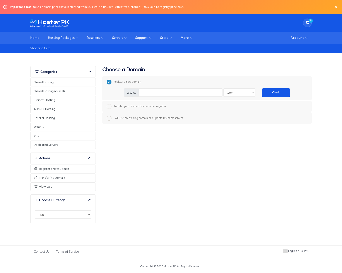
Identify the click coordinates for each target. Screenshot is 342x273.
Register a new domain (124, 82)
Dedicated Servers (46, 144)
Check (276, 92)
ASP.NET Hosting (44, 109)
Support (142, 38)
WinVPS (39, 126)
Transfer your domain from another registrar (136, 106)
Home (34, 38)
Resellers (94, 38)
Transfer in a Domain (49, 177)
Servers (118, 38)
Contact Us (41, 251)
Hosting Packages (61, 38)
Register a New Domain (52, 168)
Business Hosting (44, 100)
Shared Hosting (44, 82)
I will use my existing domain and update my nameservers (145, 118)
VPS (36, 135)
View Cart (43, 186)
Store (164, 38)
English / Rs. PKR (296, 250)
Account (298, 38)
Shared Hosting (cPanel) (49, 91)
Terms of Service (67, 251)
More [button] (185, 38)
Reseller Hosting (44, 117)
